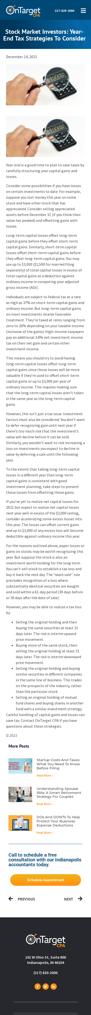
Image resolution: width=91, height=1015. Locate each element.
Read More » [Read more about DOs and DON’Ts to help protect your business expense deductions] (45, 832)
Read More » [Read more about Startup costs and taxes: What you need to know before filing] (45, 775)
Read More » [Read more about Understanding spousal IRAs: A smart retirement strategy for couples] (45, 804)
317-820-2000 (64, 10)
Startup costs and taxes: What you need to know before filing (58, 764)
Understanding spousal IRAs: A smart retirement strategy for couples (59, 792)
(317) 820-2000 (45, 972)
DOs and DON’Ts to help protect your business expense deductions (58, 821)
